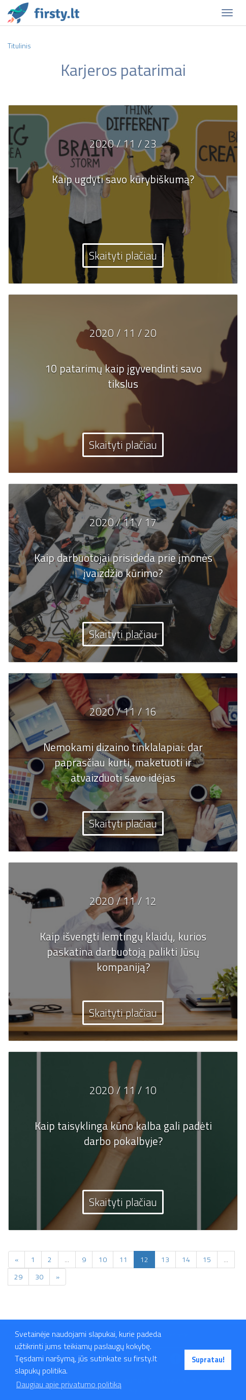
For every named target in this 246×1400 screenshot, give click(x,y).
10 (103, 1259)
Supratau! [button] (208, 1359)
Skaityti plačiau (123, 255)
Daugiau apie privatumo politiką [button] (68, 1384)
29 (18, 1276)
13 (165, 1259)
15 (207, 1259)
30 (39, 1276)
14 (186, 1259)
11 (123, 1259)
